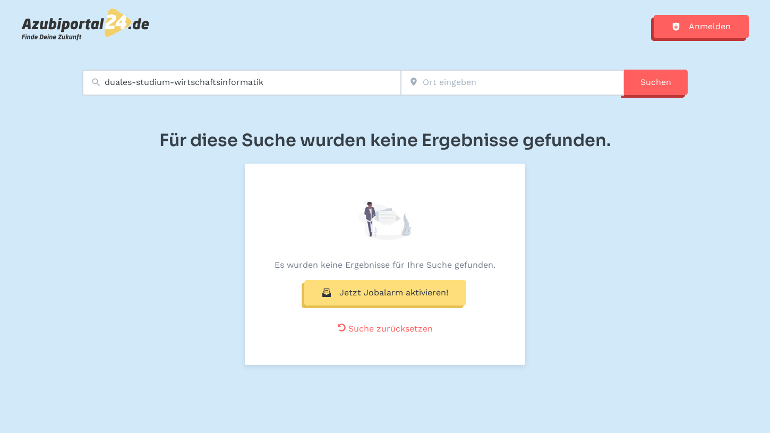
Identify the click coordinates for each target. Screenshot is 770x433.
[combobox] (241, 83)
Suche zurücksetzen (385, 329)
